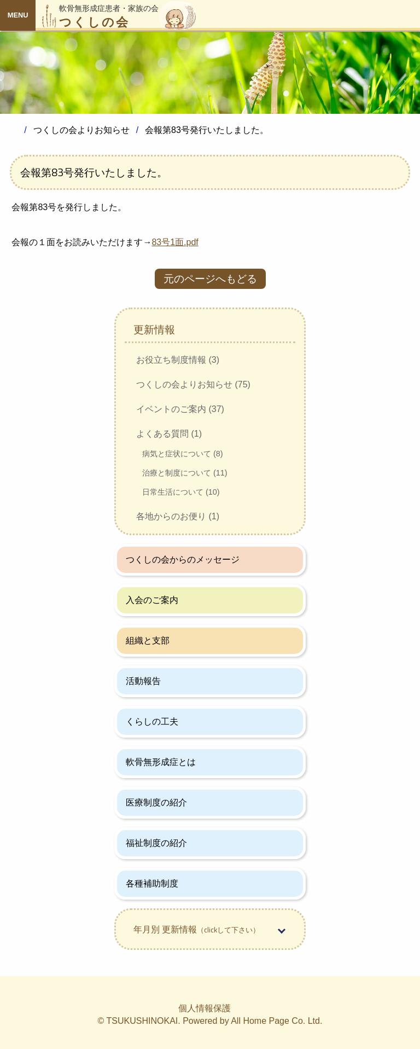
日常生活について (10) (181, 492)
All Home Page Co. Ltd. (276, 1020)
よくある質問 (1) (169, 433)
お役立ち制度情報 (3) (177, 359)
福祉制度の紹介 (156, 843)
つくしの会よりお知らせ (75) (193, 384)
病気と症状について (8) (182, 453)
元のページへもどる (210, 279)
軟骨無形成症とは (161, 762)
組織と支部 (148, 640)
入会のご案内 (152, 600)
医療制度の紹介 (156, 802)
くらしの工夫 (152, 721)
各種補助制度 (152, 883)
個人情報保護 (204, 1008)
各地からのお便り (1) (177, 516)
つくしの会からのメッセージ (183, 559)
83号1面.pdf (174, 242)
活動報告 (143, 681)
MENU (18, 15)
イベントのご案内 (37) (180, 409)
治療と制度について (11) (185, 472)
